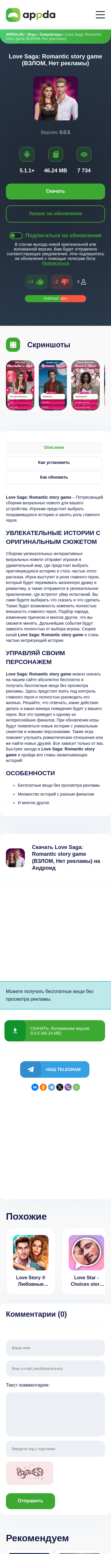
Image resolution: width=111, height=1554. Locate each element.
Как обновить (54, 477)
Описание (54, 447)
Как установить (54, 462)
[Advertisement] (55, 931)
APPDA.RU (15, 34)
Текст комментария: (55, 1410)
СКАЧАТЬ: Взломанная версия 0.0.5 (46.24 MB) (59, 1031)
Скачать (55, 191)
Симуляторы (51, 34)
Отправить (30, 1500)
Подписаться (55, 263)
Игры (32, 34)
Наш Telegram (63, 1069)
